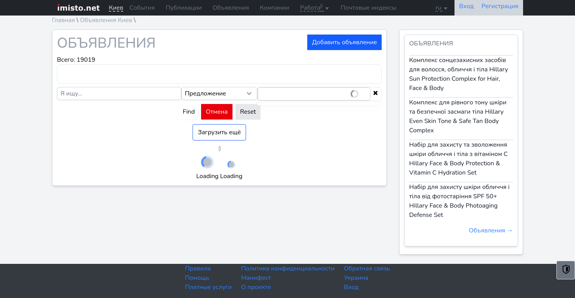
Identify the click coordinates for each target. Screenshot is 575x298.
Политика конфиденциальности (287, 268)
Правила (198, 268)
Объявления (231, 7)
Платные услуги (208, 287)
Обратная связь (367, 268)
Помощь (197, 278)
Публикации (184, 7)
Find (189, 111)
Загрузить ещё (219, 132)
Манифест (256, 278)
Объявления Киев (106, 20)
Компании (274, 7)
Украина (356, 278)
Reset (248, 111)
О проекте (256, 287)
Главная (63, 20)
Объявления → (491, 230)
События (142, 7)
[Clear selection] (375, 94)
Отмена (217, 111)
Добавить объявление (344, 42)
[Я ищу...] (119, 93)
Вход (351, 287)
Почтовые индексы (368, 7)
